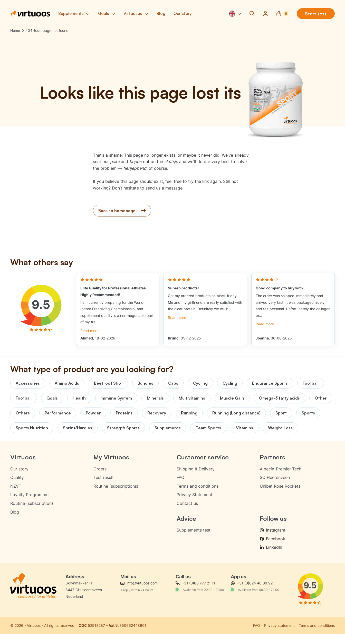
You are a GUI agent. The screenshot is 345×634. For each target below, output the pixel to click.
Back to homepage (122, 210)
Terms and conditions (197, 486)
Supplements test (193, 530)
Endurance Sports (270, 383)
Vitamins (244, 427)
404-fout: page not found (47, 30)
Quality (17, 477)
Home (15, 30)
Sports (308, 412)
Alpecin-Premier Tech (280, 468)
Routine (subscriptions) (115, 486)
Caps (173, 383)
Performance (58, 412)
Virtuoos (23, 457)
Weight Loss (280, 427)
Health (79, 398)
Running (189, 412)
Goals (52, 398)
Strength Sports (123, 427)
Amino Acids (67, 383)
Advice (186, 518)
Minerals (155, 398)
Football (311, 383)
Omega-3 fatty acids (279, 398)
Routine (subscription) (31, 503)
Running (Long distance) (236, 412)
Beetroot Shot (108, 383)
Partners (272, 457)
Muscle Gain (232, 398)
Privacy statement (279, 625)
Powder (93, 412)
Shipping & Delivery (196, 468)
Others (23, 412)
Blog (14, 512)
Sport (281, 412)
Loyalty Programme (29, 494)
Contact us (187, 503)
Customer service (203, 457)
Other (321, 398)
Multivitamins (192, 398)
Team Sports (208, 427)
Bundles (145, 383)
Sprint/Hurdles (77, 427)
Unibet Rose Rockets (280, 486)
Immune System (116, 398)
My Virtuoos (111, 457)
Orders (100, 468)
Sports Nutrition (32, 427)
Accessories (28, 383)
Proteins (124, 412)
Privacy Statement (194, 494)
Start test (316, 13)
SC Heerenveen (275, 477)
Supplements (168, 427)
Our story (19, 468)
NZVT (15, 486)
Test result (103, 477)
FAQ (180, 477)
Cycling (200, 383)
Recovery (156, 412)
